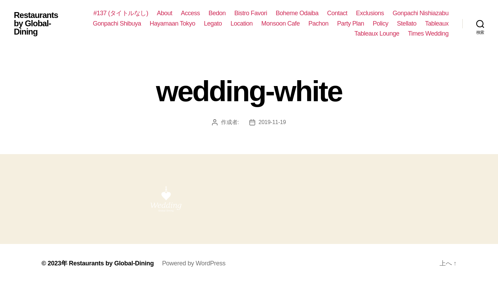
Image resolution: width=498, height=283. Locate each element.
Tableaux (437, 23)
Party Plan (350, 23)
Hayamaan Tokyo (172, 23)
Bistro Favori (250, 13)
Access (190, 13)
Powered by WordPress (193, 263)
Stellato (406, 23)
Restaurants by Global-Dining (36, 23)
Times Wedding (428, 33)
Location (242, 23)
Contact (337, 13)
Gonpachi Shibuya (117, 23)
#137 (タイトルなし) (120, 13)
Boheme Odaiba (297, 13)
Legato (213, 23)
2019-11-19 (272, 122)
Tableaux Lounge (376, 33)
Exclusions (370, 13)
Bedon (217, 13)
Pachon (318, 23)
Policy (380, 23)
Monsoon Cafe (280, 23)
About (164, 13)
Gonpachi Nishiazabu (421, 13)
